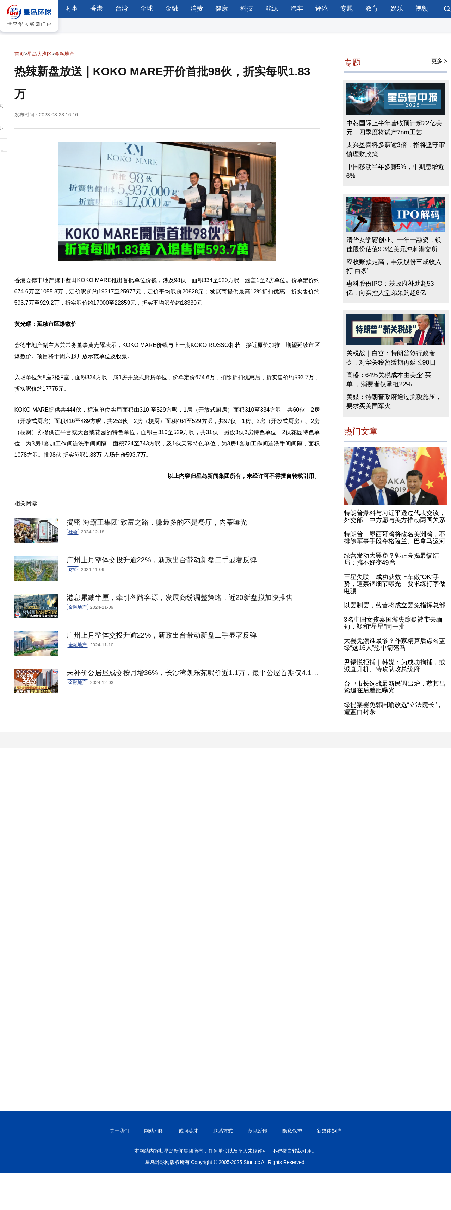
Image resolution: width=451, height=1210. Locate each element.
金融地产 (64, 54)
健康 (221, 8)
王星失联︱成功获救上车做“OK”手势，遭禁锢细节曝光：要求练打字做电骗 (394, 584)
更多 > (439, 61)
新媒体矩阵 (329, 1131)
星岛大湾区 (39, 54)
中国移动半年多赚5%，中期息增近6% (395, 171)
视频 (421, 8)
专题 (346, 8)
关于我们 (119, 1131)
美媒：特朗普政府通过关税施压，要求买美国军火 (393, 401)
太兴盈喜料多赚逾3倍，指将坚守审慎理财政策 (395, 149)
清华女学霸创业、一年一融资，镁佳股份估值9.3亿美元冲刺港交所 (393, 244)
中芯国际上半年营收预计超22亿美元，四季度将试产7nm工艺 (394, 128)
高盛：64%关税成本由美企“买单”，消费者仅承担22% (388, 380)
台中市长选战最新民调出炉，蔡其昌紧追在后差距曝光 (394, 687)
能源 (271, 8)
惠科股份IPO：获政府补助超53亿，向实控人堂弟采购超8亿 (390, 288)
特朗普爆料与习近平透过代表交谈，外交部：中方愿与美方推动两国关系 (394, 516)
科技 (246, 8)
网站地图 (154, 1131)
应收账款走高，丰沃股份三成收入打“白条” (393, 266)
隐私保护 (292, 1131)
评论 (321, 8)
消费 (196, 8)
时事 (71, 8)
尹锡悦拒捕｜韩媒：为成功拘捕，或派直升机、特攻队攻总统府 (394, 666)
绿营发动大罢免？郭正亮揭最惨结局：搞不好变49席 (391, 559)
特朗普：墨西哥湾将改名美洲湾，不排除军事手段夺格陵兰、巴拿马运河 (394, 538)
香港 (96, 8)
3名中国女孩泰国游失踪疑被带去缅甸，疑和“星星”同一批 (393, 623)
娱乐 (396, 8)
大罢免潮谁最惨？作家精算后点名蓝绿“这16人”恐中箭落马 (394, 644)
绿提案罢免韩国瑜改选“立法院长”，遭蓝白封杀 (393, 708)
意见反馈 (257, 1131)
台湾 (121, 8)
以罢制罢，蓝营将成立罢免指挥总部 (394, 605)
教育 (371, 8)
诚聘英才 (188, 1131)
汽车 (296, 8)
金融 (171, 8)
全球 (146, 8)
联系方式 (223, 1131)
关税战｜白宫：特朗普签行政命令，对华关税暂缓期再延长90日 (391, 358)
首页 (19, 54)
